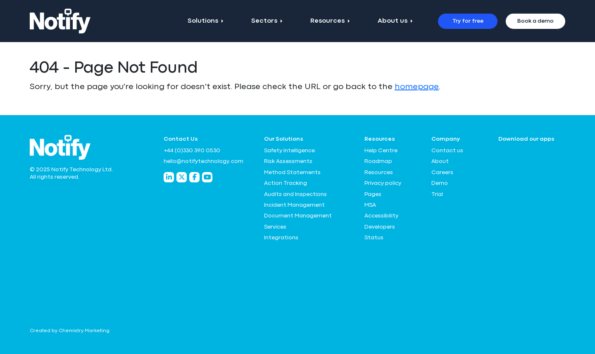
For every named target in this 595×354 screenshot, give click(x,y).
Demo (439, 183)
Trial (437, 194)
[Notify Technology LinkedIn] (169, 177)
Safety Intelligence (289, 150)
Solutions (203, 21)
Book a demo (535, 21)
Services (275, 226)
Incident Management (294, 205)
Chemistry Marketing (84, 331)
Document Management (298, 215)
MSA (370, 205)
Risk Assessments (288, 161)
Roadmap (378, 161)
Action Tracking (285, 183)
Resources (327, 21)
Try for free (467, 21)
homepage (417, 86)
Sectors (264, 21)
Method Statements (292, 172)
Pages (372, 194)
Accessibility (381, 215)
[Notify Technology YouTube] (207, 177)
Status (373, 237)
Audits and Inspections (295, 194)
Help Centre (380, 150)
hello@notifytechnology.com (203, 161)
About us (392, 21)
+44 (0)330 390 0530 (192, 150)
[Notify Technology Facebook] (194, 177)
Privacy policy (382, 183)
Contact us (447, 150)
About (440, 161)
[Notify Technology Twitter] (181, 177)
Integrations (281, 237)
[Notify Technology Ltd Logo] (60, 21)
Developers (379, 226)
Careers (442, 172)
